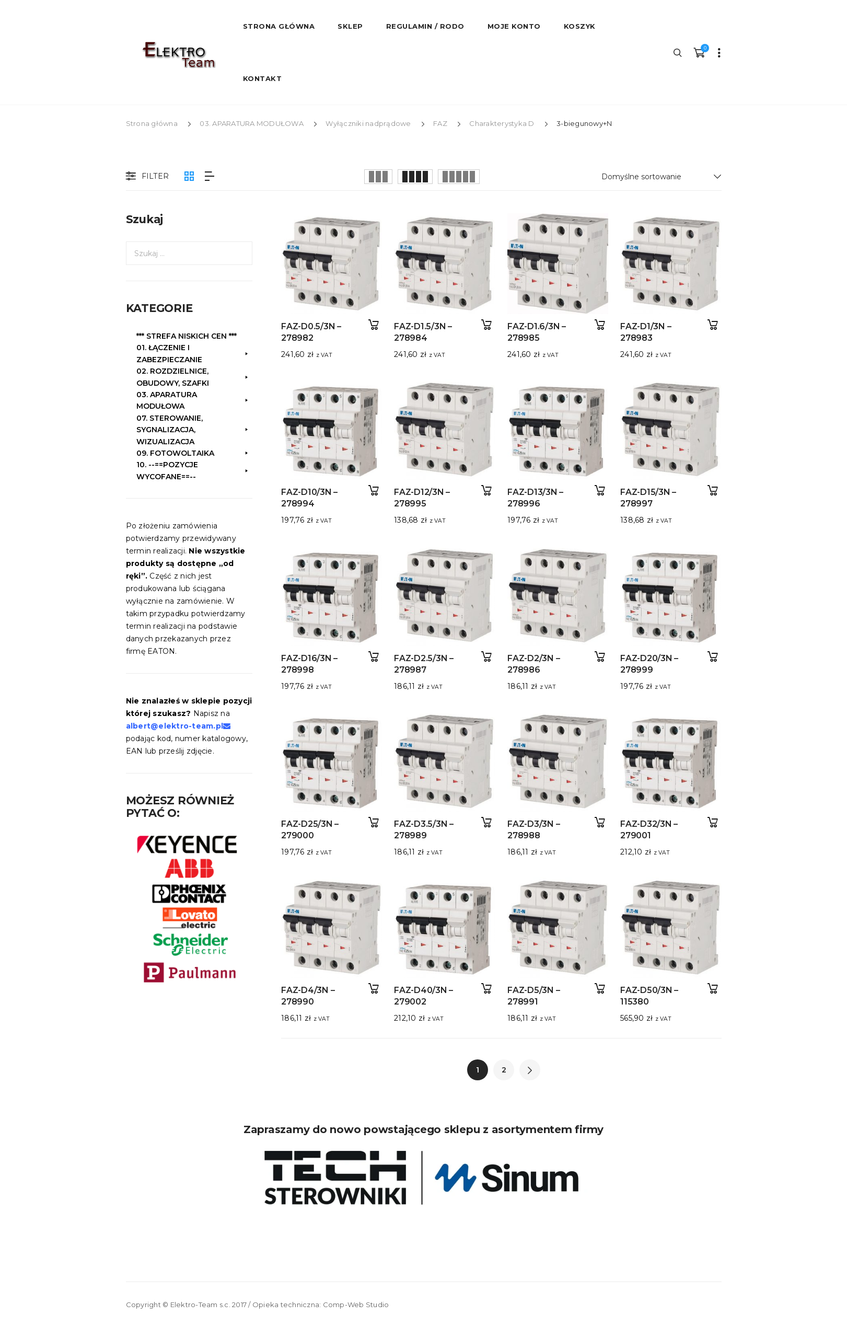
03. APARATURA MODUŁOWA (252, 123)
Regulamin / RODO (425, 26)
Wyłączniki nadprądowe (368, 123)
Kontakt (262, 78)
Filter (146, 176)
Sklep (350, 26)
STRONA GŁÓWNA (279, 26)
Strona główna (152, 123)
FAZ (440, 123)
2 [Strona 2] (504, 1070)
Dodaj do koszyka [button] (374, 325)
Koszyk (580, 26)
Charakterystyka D (501, 123)
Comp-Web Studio (356, 1304)
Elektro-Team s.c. (200, 1304)
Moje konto (514, 26)
